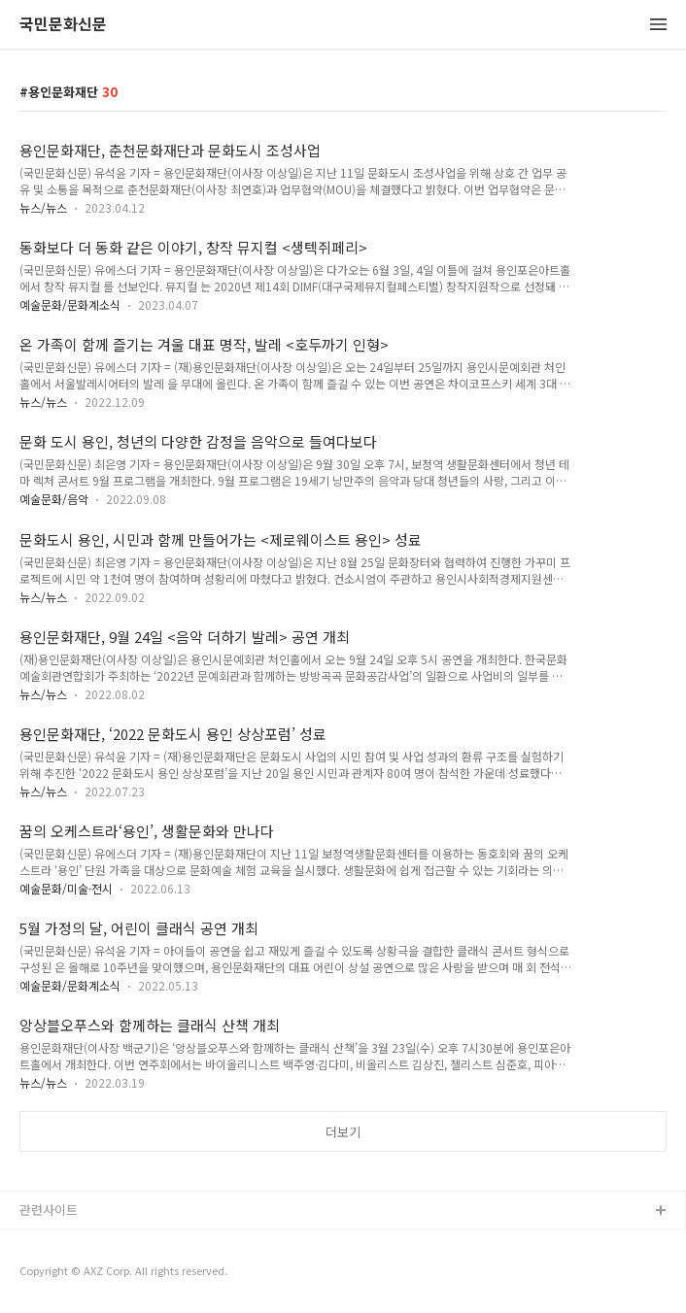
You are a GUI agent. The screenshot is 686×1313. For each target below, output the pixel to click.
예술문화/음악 (53, 498)
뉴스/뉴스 (43, 207)
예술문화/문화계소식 (69, 304)
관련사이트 (48, 1209)
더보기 (343, 1132)
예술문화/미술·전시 (66, 888)
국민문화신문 (63, 25)
